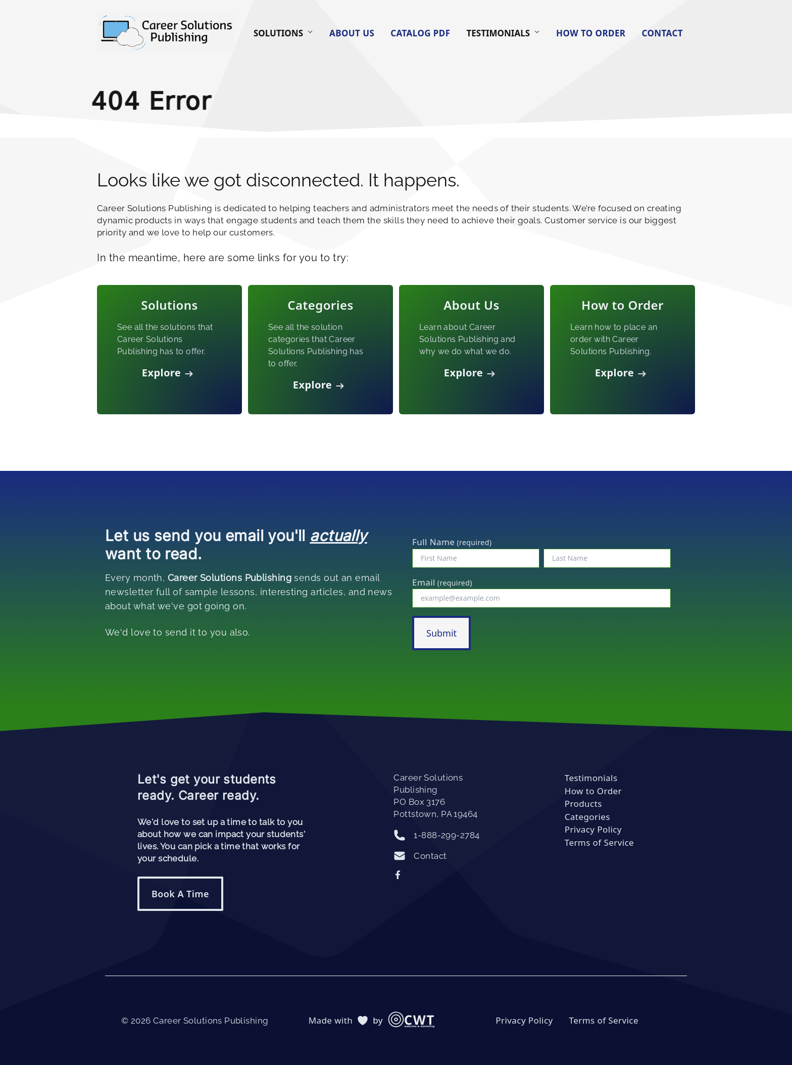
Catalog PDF (420, 33)
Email (442, 582)
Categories (587, 816)
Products (583, 803)
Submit (441, 633)
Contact (662, 33)
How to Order (590, 33)
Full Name (451, 542)
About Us (351, 33)
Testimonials (591, 778)
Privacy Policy (593, 829)
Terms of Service (599, 842)
